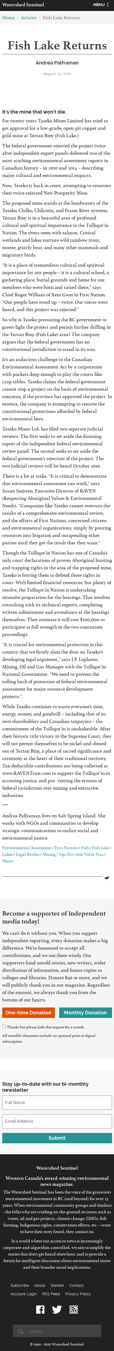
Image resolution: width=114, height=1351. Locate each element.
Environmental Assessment (27, 848)
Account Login (23, 1294)
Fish (85, 848)
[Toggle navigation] (102, 5)
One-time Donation (28, 1012)
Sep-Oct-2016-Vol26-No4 (81, 855)
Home (8, 19)
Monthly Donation (85, 1012)
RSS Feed (51, 1294)
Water (7, 862)
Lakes (7, 855)
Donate (57, 1285)
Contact (76, 1285)
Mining (49, 855)
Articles (29, 19)
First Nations (66, 848)
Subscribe (19, 1285)
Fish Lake (100, 848)
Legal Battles (27, 855)
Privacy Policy (78, 1294)
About (39, 1285)
